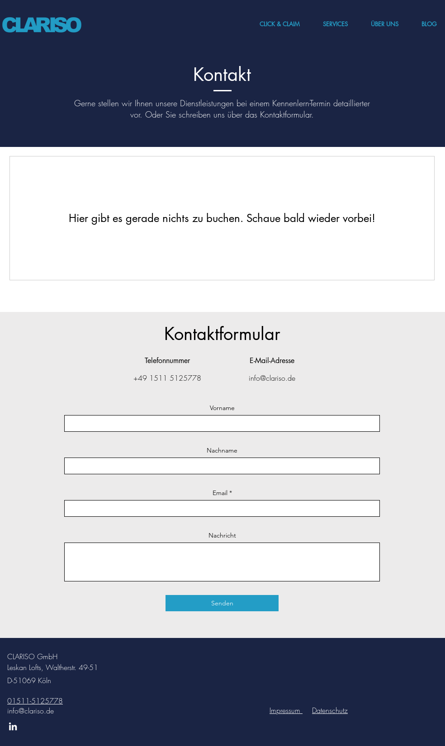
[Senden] (222, 603)
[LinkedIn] (13, 726)
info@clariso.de (30, 711)
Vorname (222, 408)
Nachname (222, 450)
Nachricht (222, 535)
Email (220, 493)
